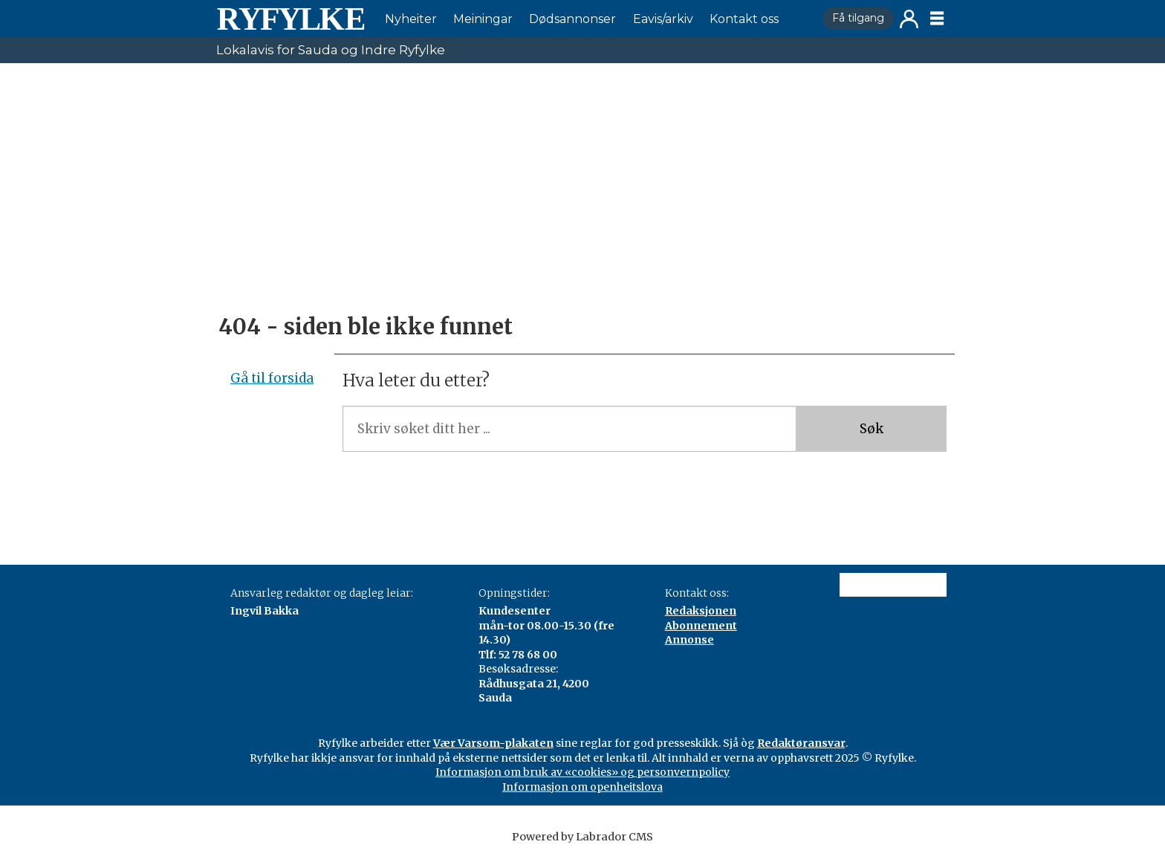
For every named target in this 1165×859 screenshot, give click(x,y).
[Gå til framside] (290, 18)
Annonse (689, 639)
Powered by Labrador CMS (582, 836)
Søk (871, 429)
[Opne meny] (937, 18)
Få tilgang (858, 18)
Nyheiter (411, 19)
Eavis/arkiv (663, 19)
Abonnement (701, 625)
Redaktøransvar (801, 743)
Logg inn (909, 19)
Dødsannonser (572, 19)
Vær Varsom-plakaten (493, 743)
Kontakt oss (744, 19)
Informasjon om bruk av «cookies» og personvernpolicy (582, 772)
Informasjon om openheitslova (582, 787)
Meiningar (483, 19)
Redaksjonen (700, 610)
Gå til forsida (272, 378)
